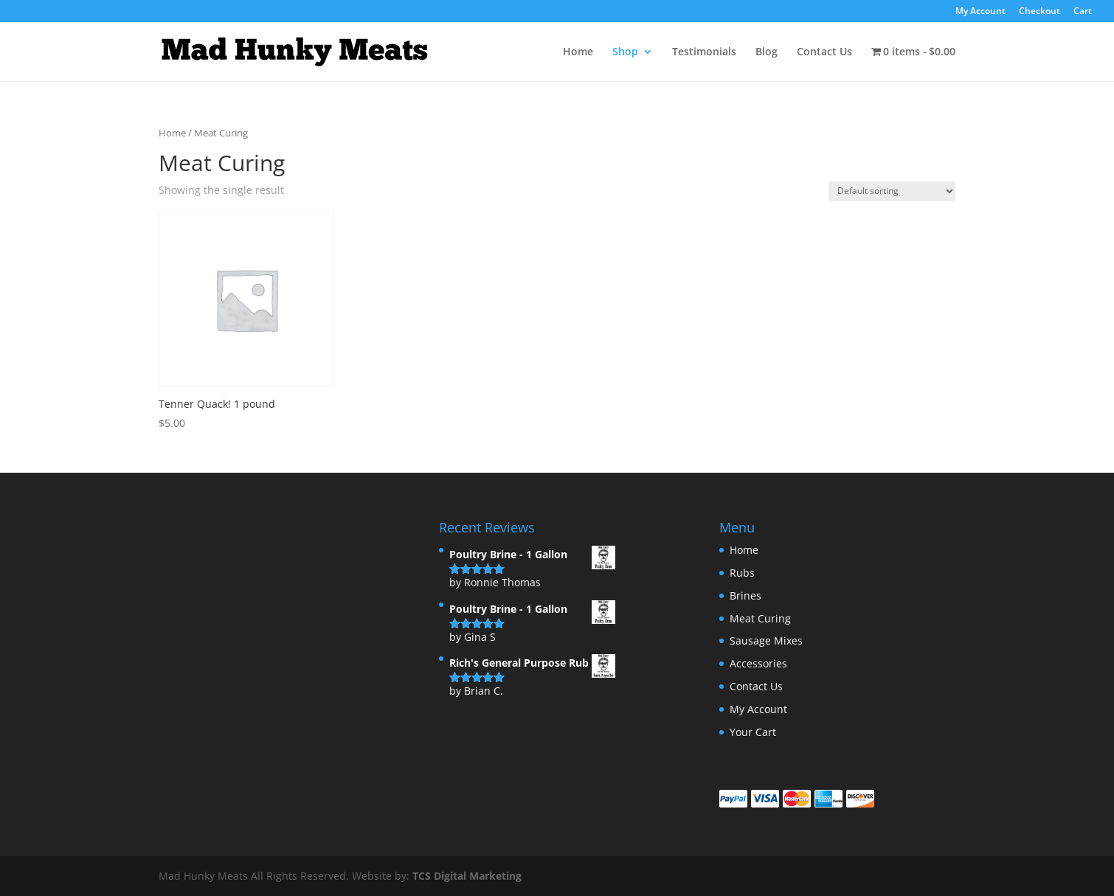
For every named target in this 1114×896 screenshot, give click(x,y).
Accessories (758, 663)
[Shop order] (891, 191)
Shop (625, 52)
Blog (766, 52)
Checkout (1039, 12)
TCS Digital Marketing (467, 876)
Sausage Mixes (766, 640)
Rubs (742, 573)
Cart (1082, 12)
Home (578, 52)
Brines (745, 595)
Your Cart (753, 732)
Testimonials (704, 52)
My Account (980, 12)
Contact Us (824, 52)
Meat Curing (760, 618)
